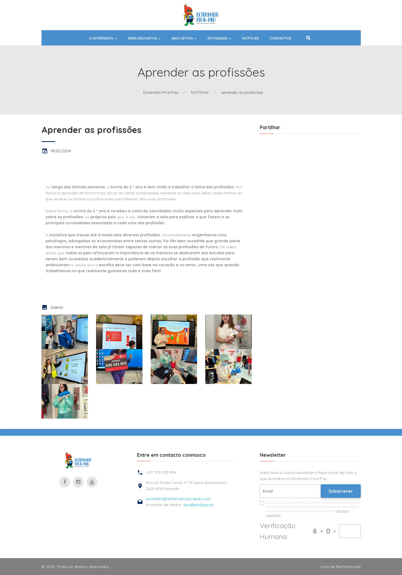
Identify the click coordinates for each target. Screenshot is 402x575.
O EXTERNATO (101, 38)
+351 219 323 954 (161, 472)
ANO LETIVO (182, 38)
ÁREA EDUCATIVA (142, 38)
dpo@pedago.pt (198, 504)
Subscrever (341, 491)
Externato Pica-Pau (160, 92)
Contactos (280, 38)
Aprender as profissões (242, 92)
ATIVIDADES (217, 38)
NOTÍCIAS (250, 38)
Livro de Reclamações (341, 566)
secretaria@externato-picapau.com (178, 498)
